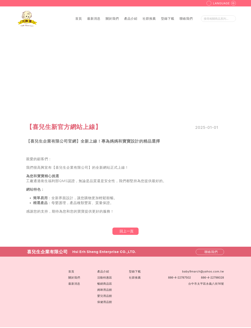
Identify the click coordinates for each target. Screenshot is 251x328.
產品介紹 (130, 18)
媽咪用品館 (104, 290)
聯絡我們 (186, 18)
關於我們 (112, 18)
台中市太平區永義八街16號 (206, 284)
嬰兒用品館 (104, 296)
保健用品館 (104, 302)
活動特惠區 (104, 278)
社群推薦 (149, 18)
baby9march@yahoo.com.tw (203, 272)
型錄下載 (167, 18)
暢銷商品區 (104, 284)
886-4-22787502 (179, 278)
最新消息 (93, 18)
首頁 (78, 18)
